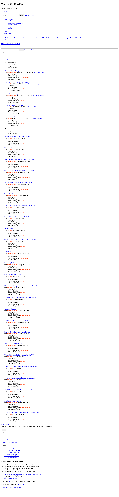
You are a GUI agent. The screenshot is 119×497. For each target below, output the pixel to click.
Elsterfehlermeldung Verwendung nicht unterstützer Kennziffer (23, 286)
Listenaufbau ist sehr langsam (13, 343)
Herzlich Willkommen (34, 107)
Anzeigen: (10, 426)
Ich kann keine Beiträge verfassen (14, 117)
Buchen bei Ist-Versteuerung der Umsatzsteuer (18, 389)
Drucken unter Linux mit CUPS (13, 401)
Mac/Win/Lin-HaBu (10, 43)
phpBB (10, 481)
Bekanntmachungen (39, 72)
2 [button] (4, 58)
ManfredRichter (12, 72)
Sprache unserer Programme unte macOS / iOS (18, 182)
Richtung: (46, 426)
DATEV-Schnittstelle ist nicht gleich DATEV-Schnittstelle (21, 412)
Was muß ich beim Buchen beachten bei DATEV (19, 355)
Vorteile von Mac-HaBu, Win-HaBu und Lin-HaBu (19, 171)
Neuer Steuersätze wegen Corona (14, 94)
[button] (6, 59)
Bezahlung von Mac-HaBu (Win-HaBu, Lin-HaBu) (19, 159)
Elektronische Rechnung (11, 71)
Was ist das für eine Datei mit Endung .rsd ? (17, 136)
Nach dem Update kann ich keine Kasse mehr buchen (20, 297)
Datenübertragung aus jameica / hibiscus (16, 320)
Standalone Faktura (10, 309)
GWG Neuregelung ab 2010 (12, 274)
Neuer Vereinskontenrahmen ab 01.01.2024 (17, 82)
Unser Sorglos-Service (11, 148)
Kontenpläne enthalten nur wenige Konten (17, 332)
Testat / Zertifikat (9, 194)
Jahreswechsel (8, 228)
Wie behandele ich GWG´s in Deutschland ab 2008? (20, 240)
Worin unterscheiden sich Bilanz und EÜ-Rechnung (19, 378)
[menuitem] (15, 23)
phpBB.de (21, 484)
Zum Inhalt (4, 11)
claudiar (9, 84)
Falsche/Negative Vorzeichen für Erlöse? (16, 217)
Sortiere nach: (28, 426)
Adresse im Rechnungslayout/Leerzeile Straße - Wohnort (21, 366)
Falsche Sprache (9, 251)
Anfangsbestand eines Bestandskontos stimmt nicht (19, 205)
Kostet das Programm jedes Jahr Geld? (16, 105)
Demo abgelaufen (9, 263)
